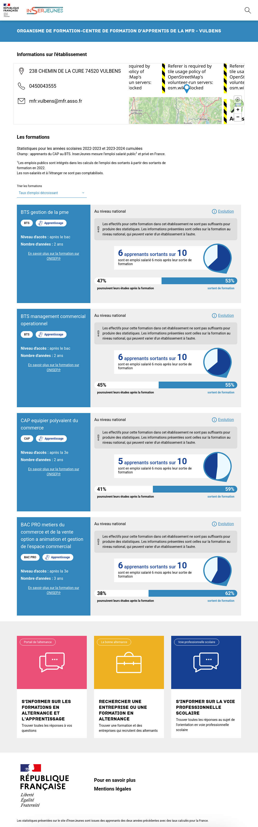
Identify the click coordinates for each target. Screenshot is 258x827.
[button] (222, 211)
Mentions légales (112, 789)
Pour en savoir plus (115, 780)
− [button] (237, 117)
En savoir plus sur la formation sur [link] (53, 256)
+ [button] (237, 110)
